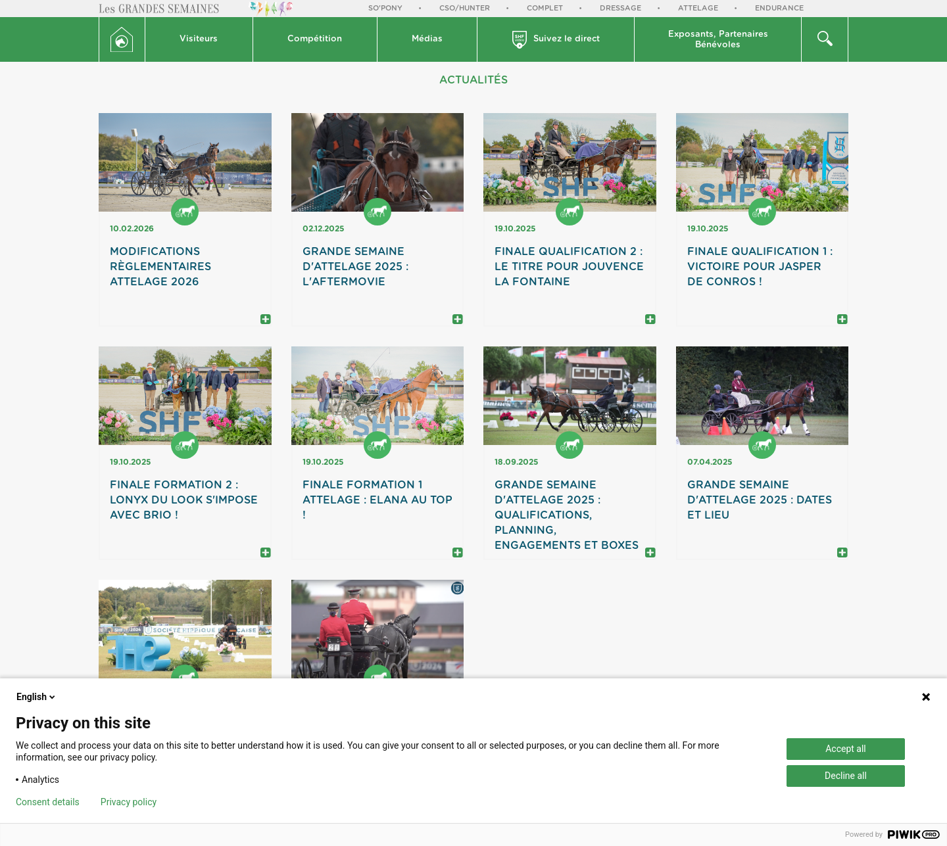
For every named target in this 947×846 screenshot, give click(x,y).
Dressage (620, 8)
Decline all (846, 775)
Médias (427, 39)
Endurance (779, 8)
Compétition (314, 39)
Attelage (698, 8)
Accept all (845, 748)
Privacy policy (129, 802)
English (36, 697)
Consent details (48, 802)
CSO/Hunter (464, 8)
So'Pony (385, 8)
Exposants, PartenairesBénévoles (718, 39)
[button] (199, 39)
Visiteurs (199, 39)
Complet (545, 8)
